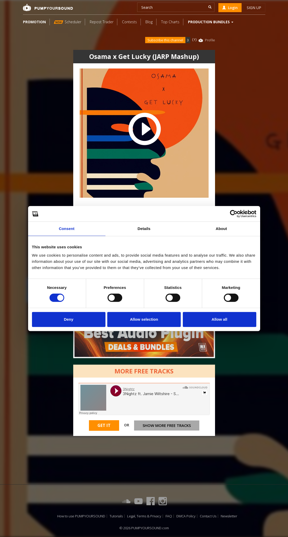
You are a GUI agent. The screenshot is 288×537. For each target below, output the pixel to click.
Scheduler (67, 21)
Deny (68, 319)
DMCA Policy (185, 516)
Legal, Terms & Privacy (144, 516)
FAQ (169, 516)
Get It (104, 426)
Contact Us (208, 516)
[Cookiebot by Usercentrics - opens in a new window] (233, 214)
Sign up (254, 7)
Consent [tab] (67, 228)
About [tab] (221, 228)
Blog (149, 21)
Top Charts (170, 21)
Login (230, 7)
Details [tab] (144, 228)
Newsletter (229, 516)
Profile (210, 40)
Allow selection (144, 319)
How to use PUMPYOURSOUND (81, 516)
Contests (129, 21)
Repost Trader (101, 21)
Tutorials (116, 516)
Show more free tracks (167, 426)
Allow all (219, 319)
